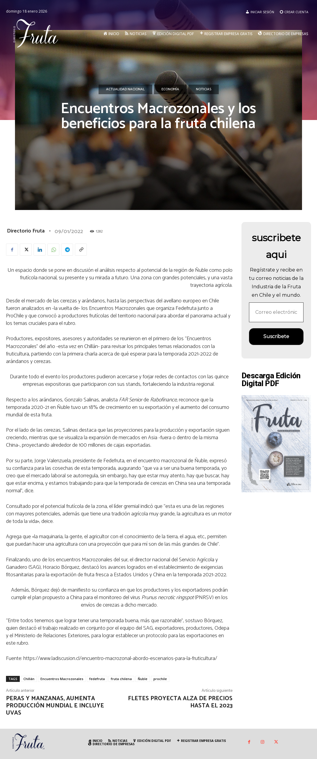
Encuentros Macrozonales (61, 678)
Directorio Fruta (26, 231)
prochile (160, 678)
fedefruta (97, 678)
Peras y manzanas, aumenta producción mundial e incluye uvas (55, 706)
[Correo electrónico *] (276, 312)
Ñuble (142, 678)
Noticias (203, 89)
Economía (170, 89)
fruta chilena (121, 678)
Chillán (28, 678)
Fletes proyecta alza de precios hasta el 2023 (180, 702)
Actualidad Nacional (125, 89)
